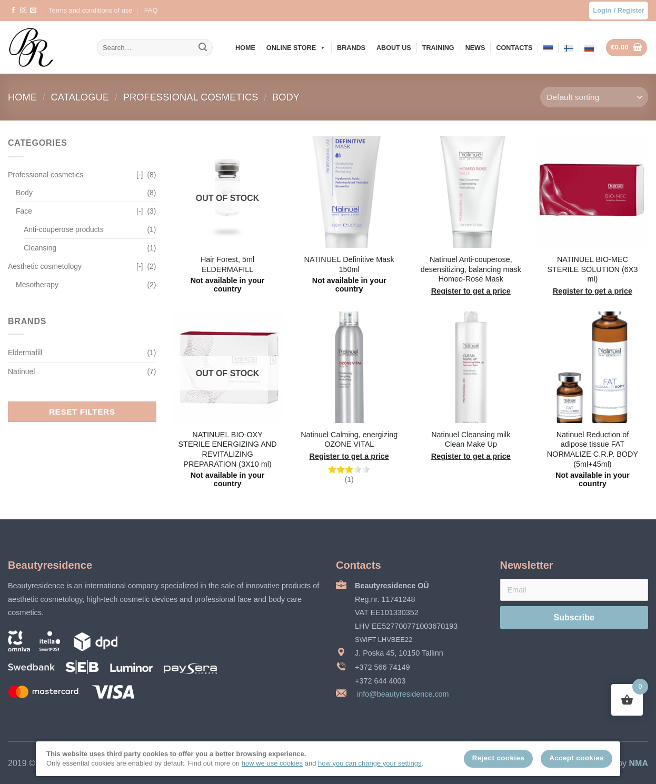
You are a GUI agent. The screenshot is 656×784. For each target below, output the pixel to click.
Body (286, 97)
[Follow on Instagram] (23, 10)
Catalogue (81, 97)
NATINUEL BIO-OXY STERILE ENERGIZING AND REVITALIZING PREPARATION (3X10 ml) (227, 449)
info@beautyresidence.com (402, 694)
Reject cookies (498, 758)
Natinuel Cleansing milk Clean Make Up (470, 439)
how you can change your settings (370, 763)
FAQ (151, 10)
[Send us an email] (33, 10)
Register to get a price (471, 291)
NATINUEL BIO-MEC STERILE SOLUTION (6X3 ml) (592, 269)
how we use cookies (272, 763)
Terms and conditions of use (90, 10)
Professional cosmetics (192, 97)
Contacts (514, 48)
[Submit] (203, 48)
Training (438, 48)
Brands (351, 48)
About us (393, 48)
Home (245, 48)
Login (602, 10)
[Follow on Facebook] (13, 10)
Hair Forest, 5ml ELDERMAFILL (227, 264)
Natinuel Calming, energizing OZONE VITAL (349, 439)
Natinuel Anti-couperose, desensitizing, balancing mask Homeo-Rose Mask (471, 269)
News (475, 48)
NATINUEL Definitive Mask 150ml (349, 264)
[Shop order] (594, 97)
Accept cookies (576, 758)
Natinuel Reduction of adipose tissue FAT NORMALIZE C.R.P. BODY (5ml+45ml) (592, 449)
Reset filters (82, 411)
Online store (296, 48)
